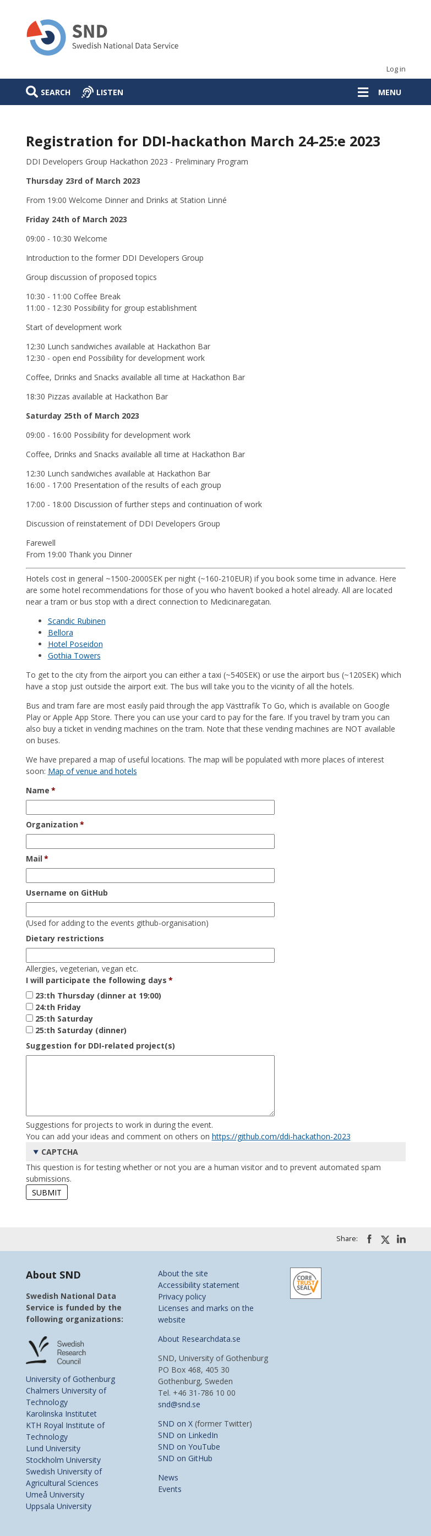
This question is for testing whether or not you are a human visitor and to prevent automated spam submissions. (216, 1163)
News (168, 1477)
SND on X (175, 1423)
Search (55, 92)
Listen (109, 92)
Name (38, 790)
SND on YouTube (189, 1446)
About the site (183, 1273)
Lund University (53, 1448)
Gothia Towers (74, 655)
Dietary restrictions (65, 938)
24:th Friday (58, 1007)
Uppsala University (58, 1506)
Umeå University (55, 1494)
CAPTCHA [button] (59, 1151)
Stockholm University (63, 1460)
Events (170, 1489)
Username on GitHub (67, 892)
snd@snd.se (179, 1404)
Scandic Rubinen (77, 621)
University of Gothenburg (70, 1379)
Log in (396, 69)
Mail (34, 858)
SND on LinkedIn (188, 1435)
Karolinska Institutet (61, 1413)
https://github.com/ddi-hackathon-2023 (281, 1136)
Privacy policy (182, 1296)
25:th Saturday (64, 1018)
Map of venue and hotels (92, 771)
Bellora (60, 632)
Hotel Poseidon (75, 644)
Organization (52, 824)
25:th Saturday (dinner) (81, 1030)
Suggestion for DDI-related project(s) (100, 1045)
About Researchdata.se (199, 1339)
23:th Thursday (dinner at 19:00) (98, 995)
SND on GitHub (185, 1458)
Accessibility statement (198, 1285)
